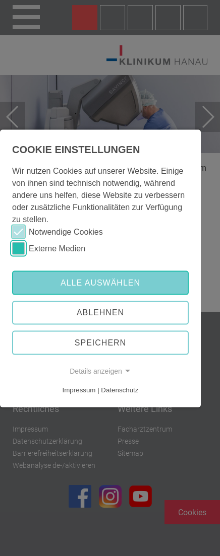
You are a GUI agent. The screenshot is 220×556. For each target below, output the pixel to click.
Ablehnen (100, 312)
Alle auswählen (100, 282)
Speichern (100, 342)
